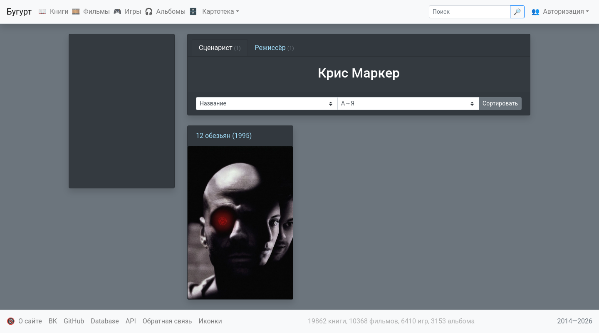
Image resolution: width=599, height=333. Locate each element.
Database (105, 321)
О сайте (30, 321)
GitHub (74, 321)
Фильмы (96, 11)
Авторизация (563, 11)
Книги (59, 11)
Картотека (218, 11)
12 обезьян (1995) (224, 136)
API (131, 321)
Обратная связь (167, 321)
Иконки (210, 321)
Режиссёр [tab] (274, 48)
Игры (133, 11)
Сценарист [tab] (220, 48)
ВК (53, 321)
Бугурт (19, 12)
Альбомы (171, 11)
